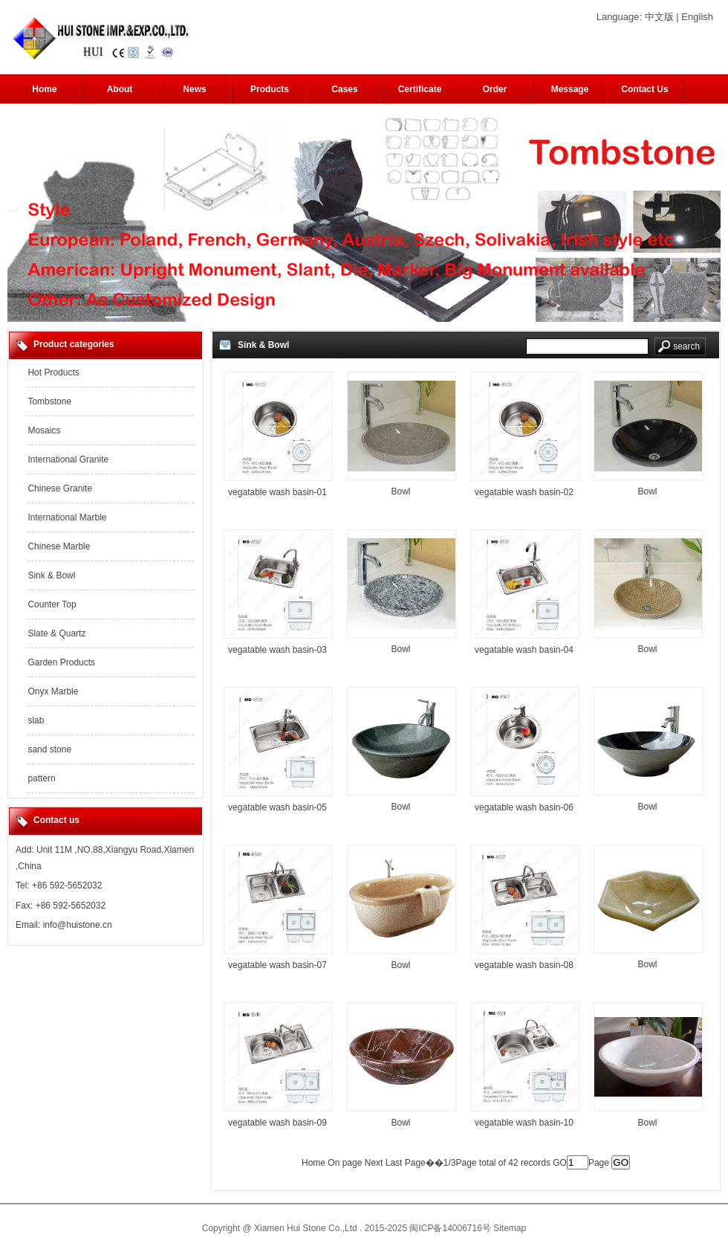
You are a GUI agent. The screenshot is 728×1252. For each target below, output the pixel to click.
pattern (41, 778)
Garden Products (61, 662)
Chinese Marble (58, 546)
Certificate (420, 89)
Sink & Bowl (51, 575)
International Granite (67, 459)
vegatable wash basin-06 (524, 807)
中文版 (659, 16)
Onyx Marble (52, 691)
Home (44, 89)
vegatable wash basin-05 (277, 807)
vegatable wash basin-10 (524, 1122)
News (194, 89)
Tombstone (49, 401)
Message (570, 89)
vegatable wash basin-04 (524, 650)
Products (269, 89)
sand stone (49, 749)
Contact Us (644, 89)
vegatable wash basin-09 (277, 1122)
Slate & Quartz (56, 633)
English (697, 16)
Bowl (400, 491)
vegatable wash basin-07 (277, 965)
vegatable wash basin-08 (524, 965)
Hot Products (53, 372)
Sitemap (509, 1228)
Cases (344, 89)
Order (495, 89)
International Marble (66, 517)
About (120, 89)
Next (374, 1163)
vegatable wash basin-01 (277, 492)
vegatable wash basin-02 (524, 492)
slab (35, 720)
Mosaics (43, 430)
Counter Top (51, 604)
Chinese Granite (59, 488)
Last (394, 1163)
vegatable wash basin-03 (277, 650)
